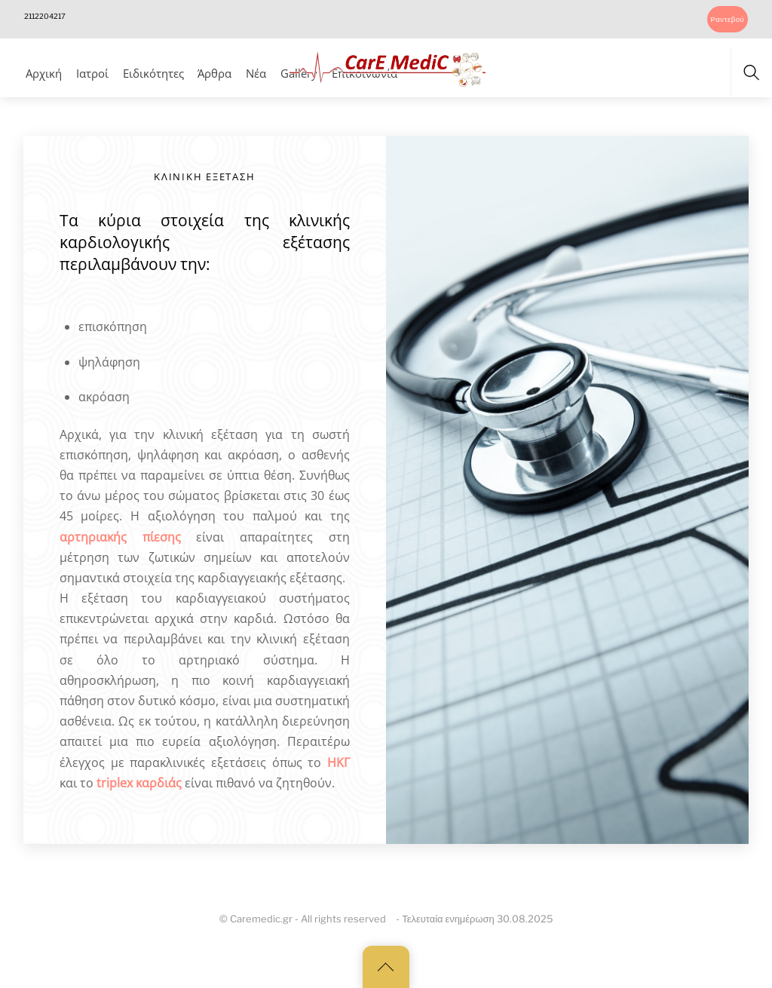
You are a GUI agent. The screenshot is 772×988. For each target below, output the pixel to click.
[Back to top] (386, 967)
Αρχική (44, 73)
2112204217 (45, 16)
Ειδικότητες (153, 73)
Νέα (256, 73)
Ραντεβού (727, 19)
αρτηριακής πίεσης (120, 537)
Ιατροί (92, 73)
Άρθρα (214, 73)
